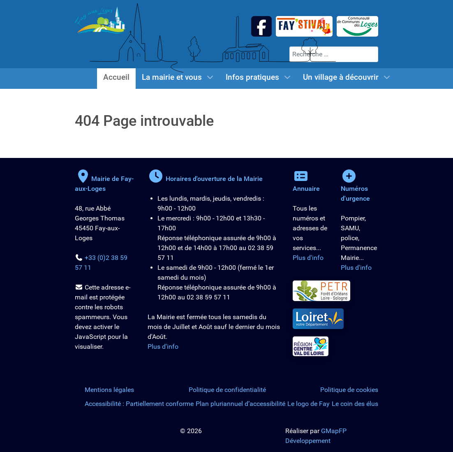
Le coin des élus (355, 404)
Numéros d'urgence (355, 188)
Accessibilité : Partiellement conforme (139, 404)
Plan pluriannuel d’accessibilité (240, 404)
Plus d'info (163, 346)
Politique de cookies (349, 390)
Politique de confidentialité (227, 390)
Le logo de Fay (308, 404)
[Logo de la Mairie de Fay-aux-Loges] (100, 19)
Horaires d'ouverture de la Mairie (205, 179)
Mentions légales (109, 390)
